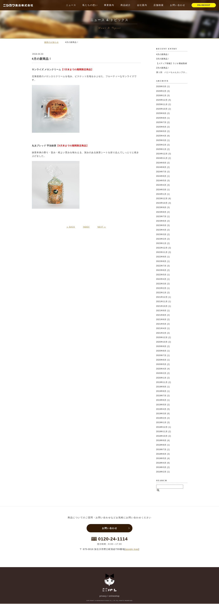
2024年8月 (161, 167)
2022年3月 (161, 284)
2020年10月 (162, 342)
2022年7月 (161, 266)
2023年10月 (162, 203)
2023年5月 (161, 225)
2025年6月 (161, 127)
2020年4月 (161, 369)
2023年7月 (161, 216)
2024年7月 (161, 172)
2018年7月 (161, 449)
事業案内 (109, 5)
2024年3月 (161, 190)
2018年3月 (161, 467)
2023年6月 (161, 221)
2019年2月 (161, 418)
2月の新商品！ (163, 68)
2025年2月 (161, 145)
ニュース (71, 5)
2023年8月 (161, 212)
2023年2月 (161, 239)
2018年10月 (162, 436)
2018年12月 (162, 427)
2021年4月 (161, 328)
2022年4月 (161, 279)
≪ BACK (70, 227)
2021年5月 (161, 324)
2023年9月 (161, 207)
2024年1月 (161, 194)
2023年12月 (162, 198)
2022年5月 (161, 275)
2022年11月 (162, 252)
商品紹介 (126, 5)
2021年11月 (162, 301)
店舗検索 (159, 5)
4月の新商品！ (163, 54)
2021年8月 (161, 315)
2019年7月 (161, 396)
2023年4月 (161, 230)
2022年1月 (161, 293)
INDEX (86, 227)
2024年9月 (161, 163)
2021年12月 (162, 297)
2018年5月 (161, 458)
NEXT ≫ (102, 227)
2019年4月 (161, 409)
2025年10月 (162, 109)
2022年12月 (162, 248)
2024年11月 (162, 158)
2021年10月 (162, 306)
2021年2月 (161, 333)
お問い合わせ (177, 5)
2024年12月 (162, 154)
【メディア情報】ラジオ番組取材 (171, 63)
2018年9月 (161, 440)
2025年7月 (161, 122)
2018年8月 (161, 445)
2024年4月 (161, 185)
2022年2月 (161, 288)
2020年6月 (161, 360)
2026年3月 (161, 86)
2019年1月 (161, 422)
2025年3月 (161, 140)
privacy (103, 596)
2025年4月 (161, 136)
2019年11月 (162, 382)
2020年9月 (161, 346)
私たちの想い (90, 5)
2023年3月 (161, 234)
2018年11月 (162, 431)
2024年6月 (161, 176)
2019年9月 (161, 387)
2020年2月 (161, 373)
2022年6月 (161, 270)
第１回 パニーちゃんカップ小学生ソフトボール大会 (181, 72)
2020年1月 (161, 378)
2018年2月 (161, 472)
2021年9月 (161, 310)
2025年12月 (162, 100)
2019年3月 (161, 413)
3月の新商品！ (163, 59)
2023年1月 (161, 243)
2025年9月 (161, 113)
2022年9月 (161, 257)
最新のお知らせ (51, 42)
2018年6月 (161, 454)
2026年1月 (161, 95)
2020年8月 (161, 351)
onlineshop (114, 596)
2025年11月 (162, 104)
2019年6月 (161, 400)
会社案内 (142, 5)
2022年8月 (161, 261)
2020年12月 (162, 337)
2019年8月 (161, 391)
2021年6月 (161, 319)
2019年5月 (161, 405)
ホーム (37, 42)
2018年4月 (161, 463)
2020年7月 (161, 355)
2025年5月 (161, 131)
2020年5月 (161, 364)
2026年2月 (161, 91)
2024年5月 (161, 180)
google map (132, 549)
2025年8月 (161, 118)
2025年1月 (161, 149)
